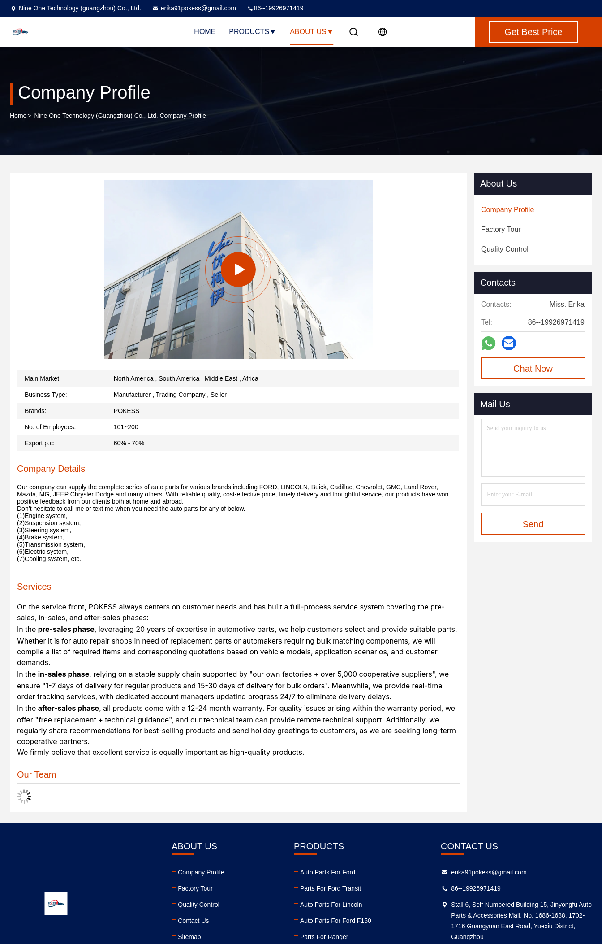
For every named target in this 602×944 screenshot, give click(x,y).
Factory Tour (195, 888)
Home (204, 31)
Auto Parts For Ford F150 (335, 920)
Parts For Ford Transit (330, 888)
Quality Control (198, 904)
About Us (312, 31)
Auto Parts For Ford (327, 872)
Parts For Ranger (324, 936)
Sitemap (189, 936)
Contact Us (193, 920)
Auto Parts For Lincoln (331, 904)
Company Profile (201, 872)
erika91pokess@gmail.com (194, 8)
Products (252, 31)
